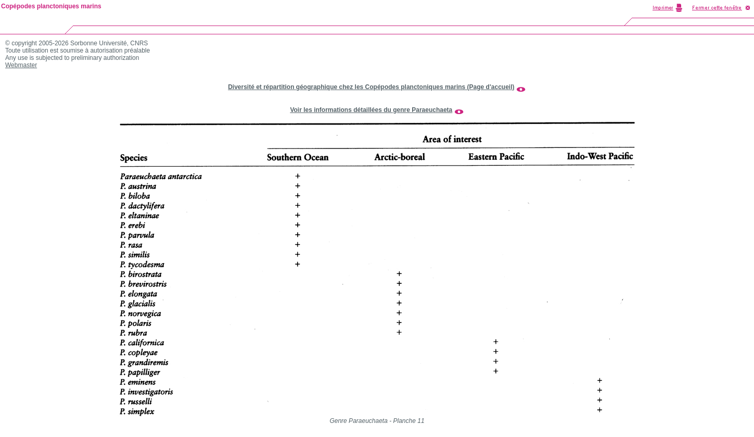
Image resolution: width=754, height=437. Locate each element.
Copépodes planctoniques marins (51, 6)
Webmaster (21, 65)
